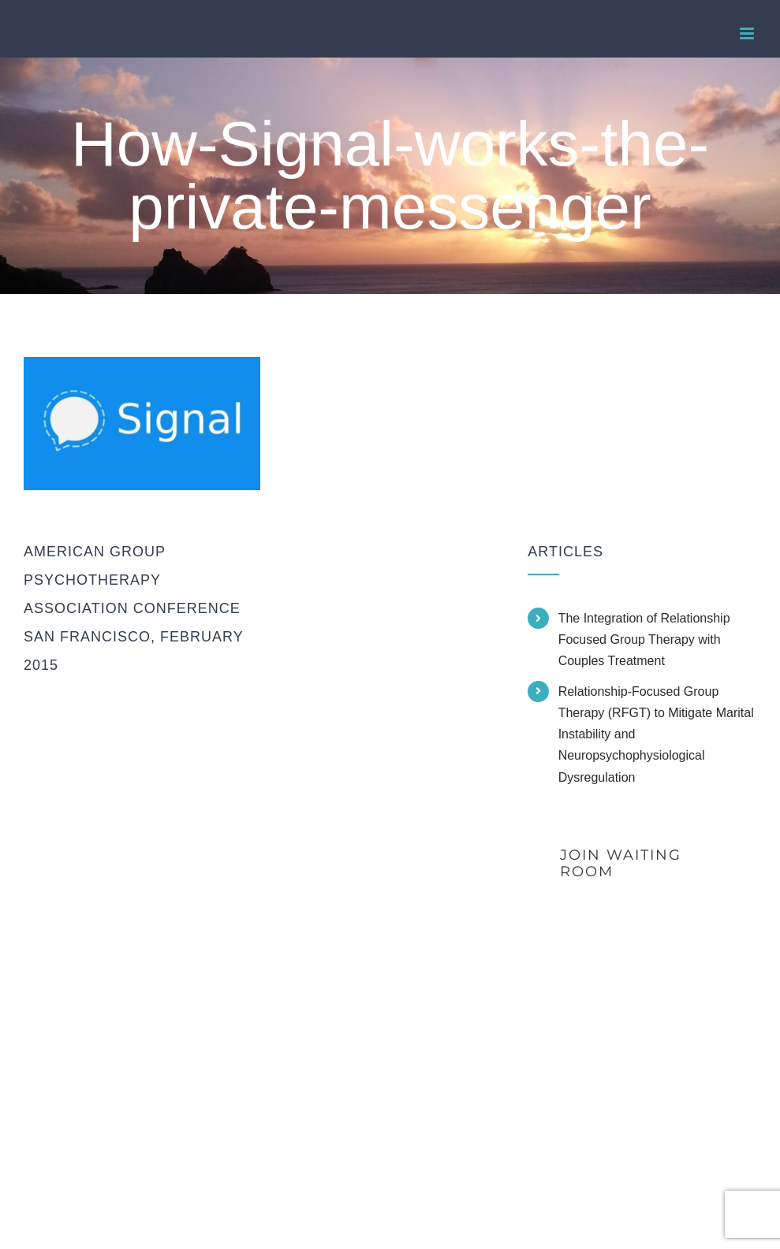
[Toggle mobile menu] (748, 33)
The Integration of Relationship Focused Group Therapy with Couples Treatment (644, 639)
